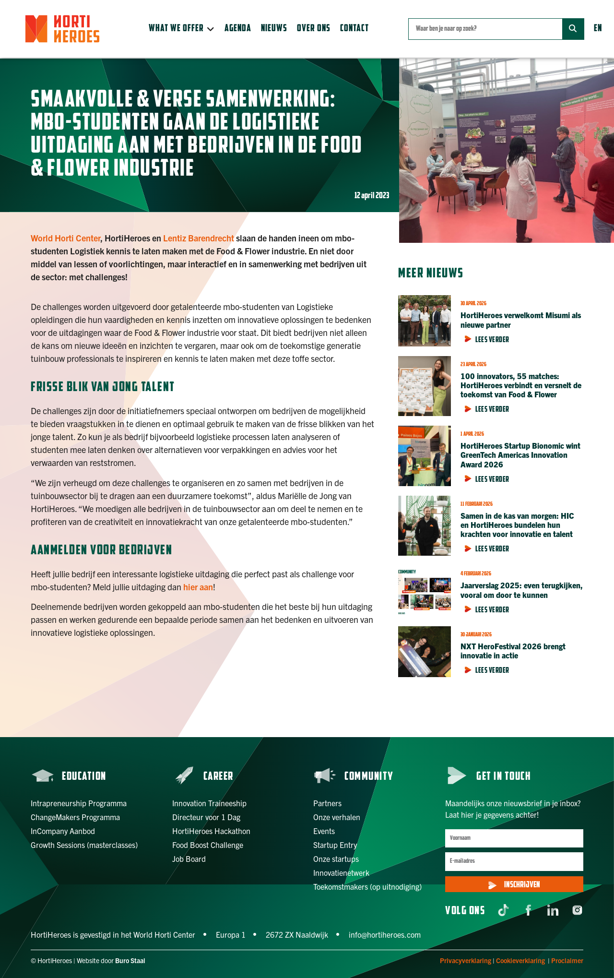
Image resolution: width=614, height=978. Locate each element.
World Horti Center (65, 237)
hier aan (198, 586)
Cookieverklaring (520, 960)
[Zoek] (573, 29)
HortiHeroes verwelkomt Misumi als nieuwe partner (520, 319)
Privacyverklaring (465, 960)
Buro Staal (130, 960)
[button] (182, 28)
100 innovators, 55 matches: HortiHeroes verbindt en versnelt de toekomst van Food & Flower (520, 385)
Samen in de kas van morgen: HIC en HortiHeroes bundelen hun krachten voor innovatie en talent (517, 524)
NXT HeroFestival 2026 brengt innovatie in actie (513, 650)
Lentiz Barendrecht (198, 237)
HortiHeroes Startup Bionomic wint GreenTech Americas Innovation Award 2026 (520, 454)
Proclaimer (567, 960)
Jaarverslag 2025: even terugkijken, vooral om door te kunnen (521, 589)
